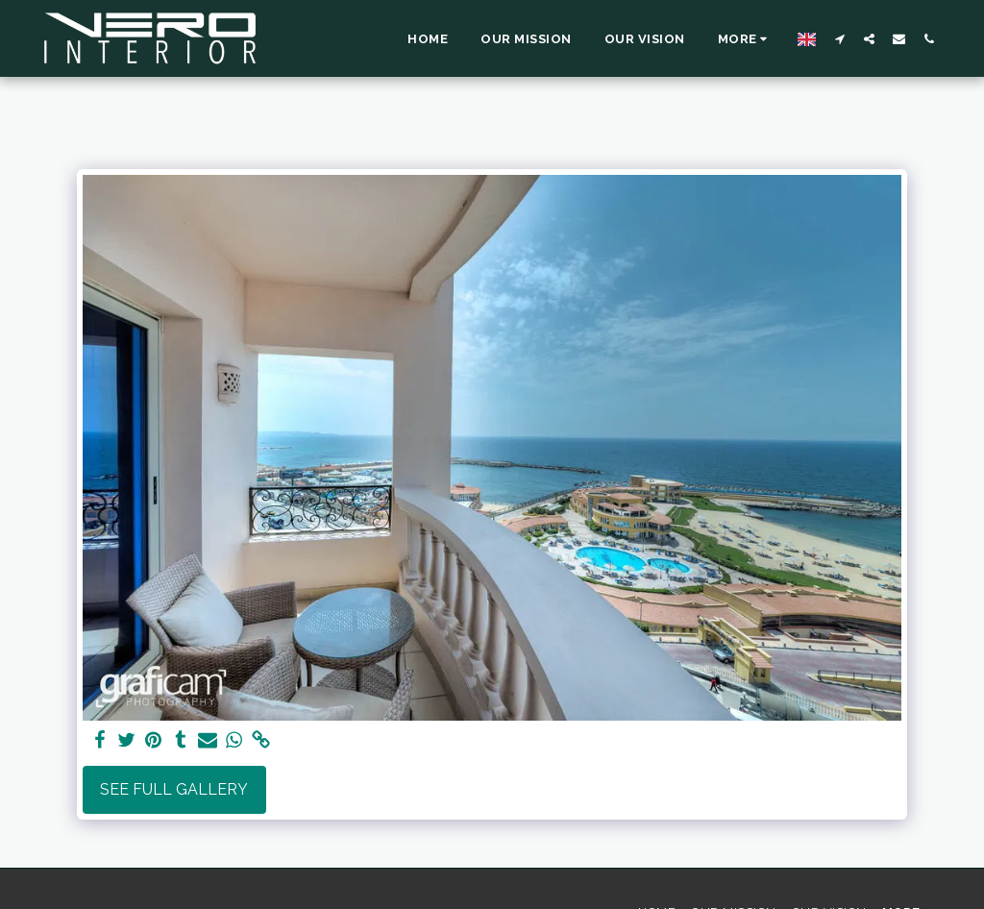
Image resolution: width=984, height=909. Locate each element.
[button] (839, 38)
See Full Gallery (174, 789)
